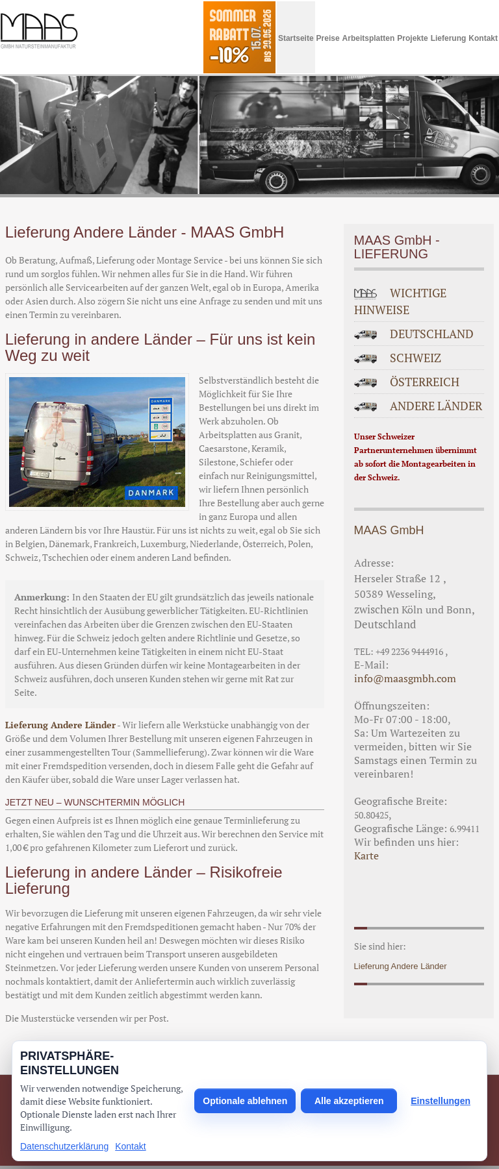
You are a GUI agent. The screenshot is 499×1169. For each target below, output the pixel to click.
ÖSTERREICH (424, 381)
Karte (366, 855)
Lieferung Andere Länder (60, 725)
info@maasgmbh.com (405, 678)
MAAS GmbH (389, 530)
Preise (328, 38)
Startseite (296, 38)
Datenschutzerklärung (64, 1146)
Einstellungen (440, 1101)
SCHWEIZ (415, 357)
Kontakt (483, 38)
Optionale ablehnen (245, 1101)
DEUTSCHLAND (432, 333)
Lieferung (449, 38)
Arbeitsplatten (368, 38)
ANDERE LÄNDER (436, 405)
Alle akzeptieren (349, 1101)
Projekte (412, 38)
